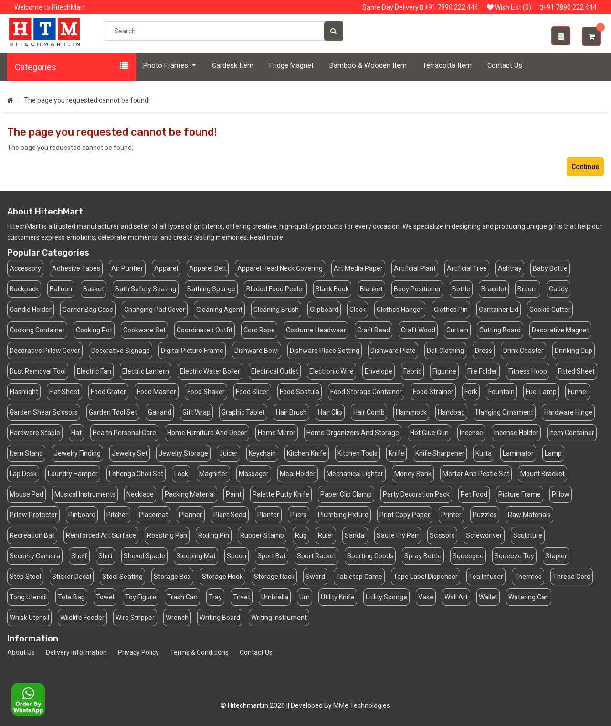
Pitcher (117, 515)
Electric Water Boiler (210, 371)
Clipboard (324, 309)
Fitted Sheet (576, 371)
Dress (483, 350)
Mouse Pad (26, 494)
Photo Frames (169, 65)
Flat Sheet (64, 391)
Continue (585, 167)
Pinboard (81, 515)
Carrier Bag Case (88, 309)
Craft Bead (373, 330)
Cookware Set (144, 330)
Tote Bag (71, 597)
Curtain (457, 330)
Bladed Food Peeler (275, 289)
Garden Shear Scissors (44, 412)
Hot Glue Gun (429, 433)
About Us (21, 652)
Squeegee (468, 556)
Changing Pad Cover (154, 309)
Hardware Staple (35, 433)
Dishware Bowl (256, 350)
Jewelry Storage (183, 453)
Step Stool (25, 576)
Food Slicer (252, 391)
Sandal (355, 535)
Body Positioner (417, 289)
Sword (315, 576)
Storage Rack (274, 576)
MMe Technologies (361, 705)
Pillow (560, 494)
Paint (234, 494)
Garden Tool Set (113, 412)
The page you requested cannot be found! (87, 100)
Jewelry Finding (77, 453)
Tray (215, 597)
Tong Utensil (28, 597)
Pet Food (474, 494)
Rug (301, 535)
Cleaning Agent (219, 309)
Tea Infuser (486, 576)
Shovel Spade (144, 556)
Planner (190, 515)
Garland (159, 412)
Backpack (24, 289)
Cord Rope (259, 330)
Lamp (553, 453)
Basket (93, 289)
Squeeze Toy (514, 556)
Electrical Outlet (274, 371)
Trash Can (182, 597)
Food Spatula (299, 391)
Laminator (518, 453)
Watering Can (528, 597)
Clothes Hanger (400, 309)
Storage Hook (222, 576)
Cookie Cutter (549, 309)
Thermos (528, 576)
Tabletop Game (359, 576)
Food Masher (156, 391)
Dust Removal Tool (38, 371)
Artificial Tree (467, 268)
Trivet (241, 597)
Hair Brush (291, 412)
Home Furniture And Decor (207, 433)
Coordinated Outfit (204, 330)
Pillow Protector (33, 515)
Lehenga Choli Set (136, 474)
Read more (266, 237)
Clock (357, 309)
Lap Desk (23, 474)
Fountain (501, 391)
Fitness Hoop (527, 371)
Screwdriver (484, 535)
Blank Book (332, 289)
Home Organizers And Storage (352, 433)
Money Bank (413, 474)
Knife (396, 453)
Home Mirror (276, 433)
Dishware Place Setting (324, 350)
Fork (470, 391)
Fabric (412, 371)
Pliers (298, 515)
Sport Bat (271, 556)
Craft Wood (418, 330)
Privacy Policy (138, 652)
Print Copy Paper (404, 515)
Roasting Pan (167, 535)
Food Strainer (433, 391)
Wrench (177, 617)
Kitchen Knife (307, 453)
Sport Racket (316, 556)
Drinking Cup (573, 350)
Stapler (556, 556)
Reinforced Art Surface (101, 535)
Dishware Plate (393, 350)
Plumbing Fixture (343, 515)
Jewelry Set (129, 453)
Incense (471, 433)
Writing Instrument (279, 617)
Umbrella (274, 597)
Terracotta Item (447, 66)
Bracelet (493, 289)
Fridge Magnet (291, 66)
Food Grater (108, 391)
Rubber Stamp (262, 535)
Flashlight (24, 391)
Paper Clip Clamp (346, 494)
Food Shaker (206, 391)
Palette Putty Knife (281, 494)
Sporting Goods (370, 556)
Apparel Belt (207, 268)
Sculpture (527, 535)
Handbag (451, 412)
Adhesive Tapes (76, 268)
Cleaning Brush (276, 309)
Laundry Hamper (73, 474)
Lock (181, 474)
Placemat (153, 515)
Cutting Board (500, 330)
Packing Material (190, 494)
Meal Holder (298, 474)
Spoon (236, 556)
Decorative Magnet (560, 330)
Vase (425, 597)
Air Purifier (127, 268)
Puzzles (485, 515)
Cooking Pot (94, 330)
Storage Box (172, 576)
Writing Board (220, 617)
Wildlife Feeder (82, 617)
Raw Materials (529, 515)
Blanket (371, 289)
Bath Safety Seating (145, 289)
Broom (527, 289)
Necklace (140, 494)
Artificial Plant (415, 268)
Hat (76, 433)
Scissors (442, 535)
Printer (451, 515)
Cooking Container (37, 330)
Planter (268, 515)
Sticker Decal (71, 576)
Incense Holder (516, 433)
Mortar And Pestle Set (475, 474)
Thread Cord (571, 576)
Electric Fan (94, 371)
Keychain (262, 453)
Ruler (326, 535)
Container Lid (498, 309)
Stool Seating (122, 576)
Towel (105, 597)
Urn (304, 597)
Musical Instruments (85, 494)
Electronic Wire (331, 371)
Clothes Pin (451, 309)
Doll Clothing (445, 350)
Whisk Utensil (29, 617)
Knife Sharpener (439, 453)
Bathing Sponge (211, 289)
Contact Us (504, 66)
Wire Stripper (135, 617)
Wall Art (456, 597)
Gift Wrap (196, 412)
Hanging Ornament (504, 412)
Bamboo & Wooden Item (368, 66)
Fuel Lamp (541, 391)
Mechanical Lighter (355, 474)
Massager (254, 474)
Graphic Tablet (243, 412)
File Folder (482, 371)
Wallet (488, 597)
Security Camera (35, 556)
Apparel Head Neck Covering (280, 268)
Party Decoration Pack (416, 494)
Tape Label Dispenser (425, 576)
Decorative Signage (120, 350)
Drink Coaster (523, 350)
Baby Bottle (550, 268)
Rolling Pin (213, 535)
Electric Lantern (145, 371)
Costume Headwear (316, 330)
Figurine (444, 371)
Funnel (578, 391)
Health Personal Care (124, 433)
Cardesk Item (232, 66)
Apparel (166, 268)
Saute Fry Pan (398, 535)
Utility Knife (338, 597)
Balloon (61, 289)
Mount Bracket (542, 474)
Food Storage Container (366, 391)
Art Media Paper (358, 268)
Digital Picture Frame (192, 350)
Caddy (558, 289)
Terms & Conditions (199, 652)
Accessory (25, 268)
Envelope (378, 371)
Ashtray (510, 268)
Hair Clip (330, 412)
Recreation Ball (32, 535)
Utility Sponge (386, 597)
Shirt (105, 556)
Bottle (461, 289)
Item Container (571, 433)
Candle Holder (31, 309)
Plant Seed (229, 515)
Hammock (411, 412)
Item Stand (26, 453)
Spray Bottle (423, 556)
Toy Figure (140, 597)
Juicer (228, 453)
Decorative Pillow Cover (45, 350)
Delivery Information (76, 652)
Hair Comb (369, 412)
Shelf (79, 556)
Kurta (483, 453)
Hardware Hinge (568, 412)
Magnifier (213, 474)
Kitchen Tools (357, 453)
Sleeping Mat (196, 556)
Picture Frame (519, 494)
